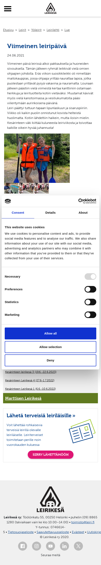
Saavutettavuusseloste (53, 532)
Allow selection (50, 347)
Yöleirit (36, 30)
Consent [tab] (18, 212)
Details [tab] (50, 212)
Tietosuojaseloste (21, 532)
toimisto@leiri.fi (82, 522)
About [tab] (83, 212)
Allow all (50, 333)
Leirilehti (53, 30)
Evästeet (78, 532)
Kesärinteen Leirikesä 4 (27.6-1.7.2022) (29, 380)
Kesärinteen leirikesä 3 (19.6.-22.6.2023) (30, 372)
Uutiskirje (94, 532)
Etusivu (8, 30)
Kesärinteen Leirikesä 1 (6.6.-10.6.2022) (30, 389)
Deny (50, 360)
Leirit (22, 30)
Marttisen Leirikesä (23, 398)
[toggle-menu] (7, 9)
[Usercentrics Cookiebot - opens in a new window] (78, 201)
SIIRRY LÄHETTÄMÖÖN (51, 455)
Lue (67, 30)
